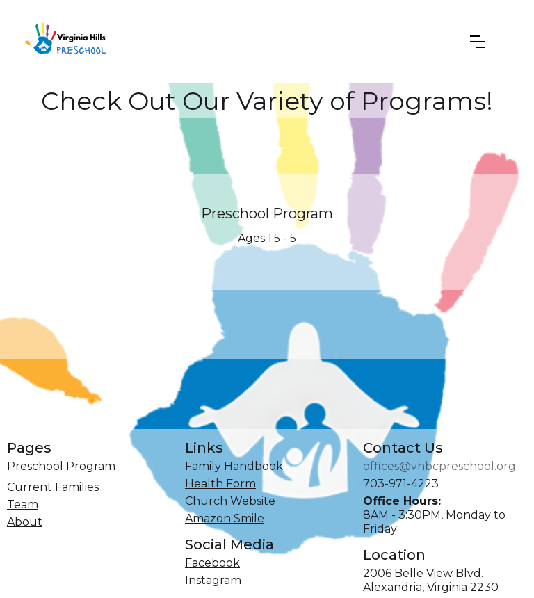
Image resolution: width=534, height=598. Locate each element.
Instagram (213, 580)
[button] (477, 41)
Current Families (53, 487)
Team (22, 504)
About (24, 521)
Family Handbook (234, 466)
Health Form (220, 483)
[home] (69, 41)
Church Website (230, 501)
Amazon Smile (224, 518)
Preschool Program (267, 213)
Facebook (212, 562)
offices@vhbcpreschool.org (439, 466)
